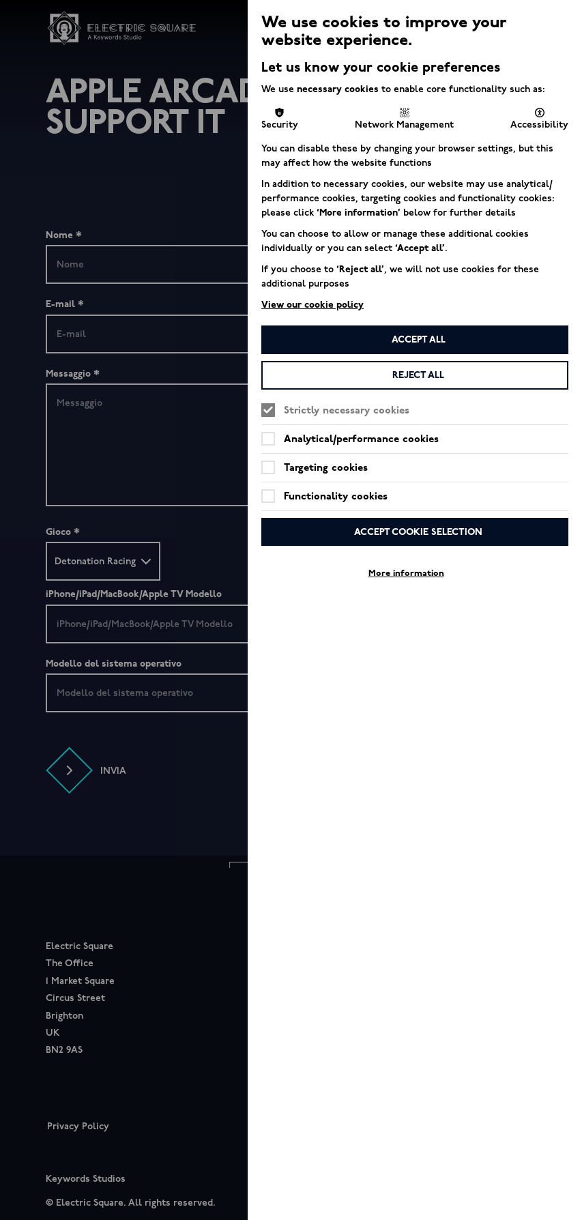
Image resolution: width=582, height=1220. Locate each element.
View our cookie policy (312, 304)
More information (406, 573)
